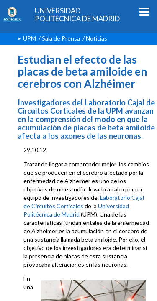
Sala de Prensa (61, 38)
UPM (29, 38)
